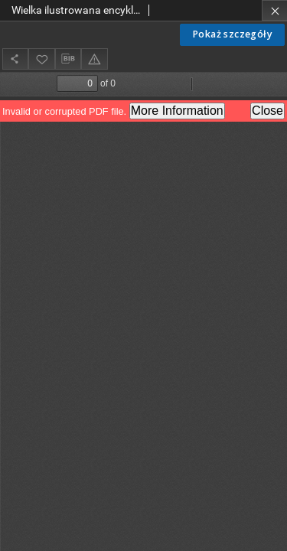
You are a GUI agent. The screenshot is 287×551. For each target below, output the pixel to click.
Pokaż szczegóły (232, 34)
